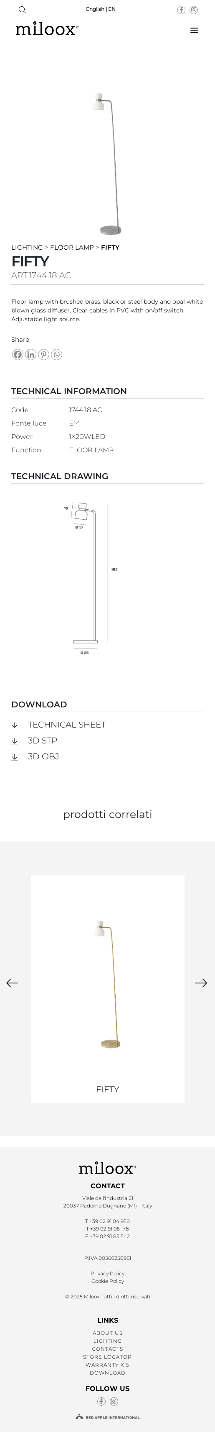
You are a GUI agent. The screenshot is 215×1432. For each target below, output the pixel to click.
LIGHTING (108, 1341)
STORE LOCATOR (107, 1357)
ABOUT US (108, 1333)
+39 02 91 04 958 (109, 1221)
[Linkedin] (30, 354)
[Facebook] (17, 354)
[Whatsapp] (56, 354)
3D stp (42, 740)
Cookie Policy (107, 1281)
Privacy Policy (107, 1273)
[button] (194, 31)
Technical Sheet (67, 725)
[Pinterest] (43, 354)
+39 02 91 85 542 (110, 1236)
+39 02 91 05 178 (109, 1229)
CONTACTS (107, 1349)
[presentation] (12, 983)
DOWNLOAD (108, 1373)
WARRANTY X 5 (107, 1365)
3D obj (43, 756)
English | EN (101, 9)
